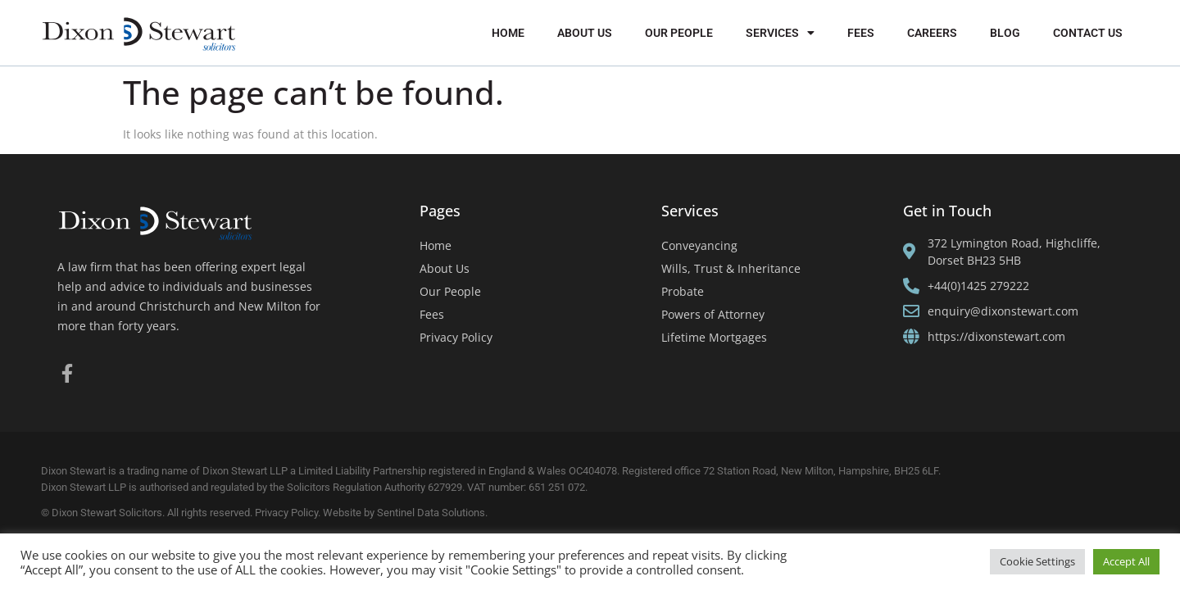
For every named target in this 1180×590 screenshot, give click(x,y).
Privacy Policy (456, 337)
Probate (682, 291)
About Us (584, 32)
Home (508, 32)
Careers (932, 32)
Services (780, 33)
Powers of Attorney (713, 314)
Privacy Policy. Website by (316, 512)
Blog (1005, 32)
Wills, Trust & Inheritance (731, 268)
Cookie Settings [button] (1037, 561)
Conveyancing (699, 245)
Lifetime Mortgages (714, 337)
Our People (679, 32)
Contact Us (1088, 32)
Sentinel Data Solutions (431, 512)
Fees (860, 32)
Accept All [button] (1126, 561)
